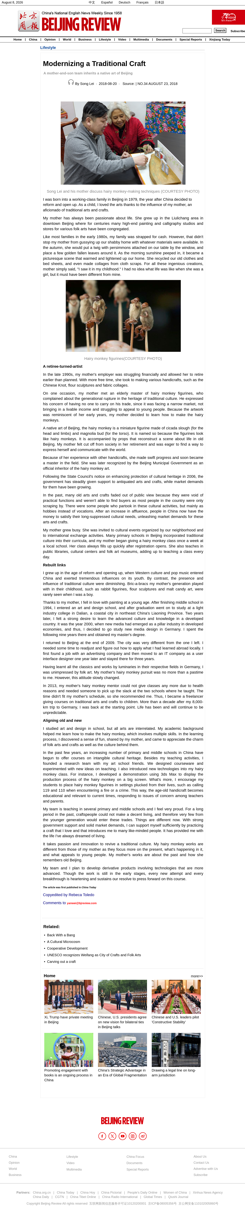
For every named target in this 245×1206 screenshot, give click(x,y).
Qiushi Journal (178, 1197)
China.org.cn (42, 1192)
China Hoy (87, 1192)
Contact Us (201, 1162)
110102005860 (204, 1203)
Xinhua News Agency (208, 1192)
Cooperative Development (67, 948)
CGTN (59, 1197)
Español (107, 2)
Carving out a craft (61, 962)
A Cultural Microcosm (63, 942)
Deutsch (124, 2)
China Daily (41, 1197)
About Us (200, 1156)
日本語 (159, 2)
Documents (164, 39)
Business (85, 39)
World (67, 39)
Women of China (175, 1192)
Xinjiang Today (219, 39)
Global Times (153, 1197)
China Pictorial (111, 1192)
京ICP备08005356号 (162, 1203)
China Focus (135, 1156)
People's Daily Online (143, 1192)
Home (17, 39)
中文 (92, 2)
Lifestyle (105, 39)
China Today (65, 1192)
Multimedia (141, 39)
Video (122, 39)
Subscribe (238, 31)
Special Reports (191, 39)
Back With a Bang (61, 935)
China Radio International (120, 1197)
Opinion (50, 39)
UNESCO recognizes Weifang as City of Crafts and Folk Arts (94, 955)
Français (142, 2)
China (33, 39)
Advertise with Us (206, 1169)
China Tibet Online (83, 1197)
